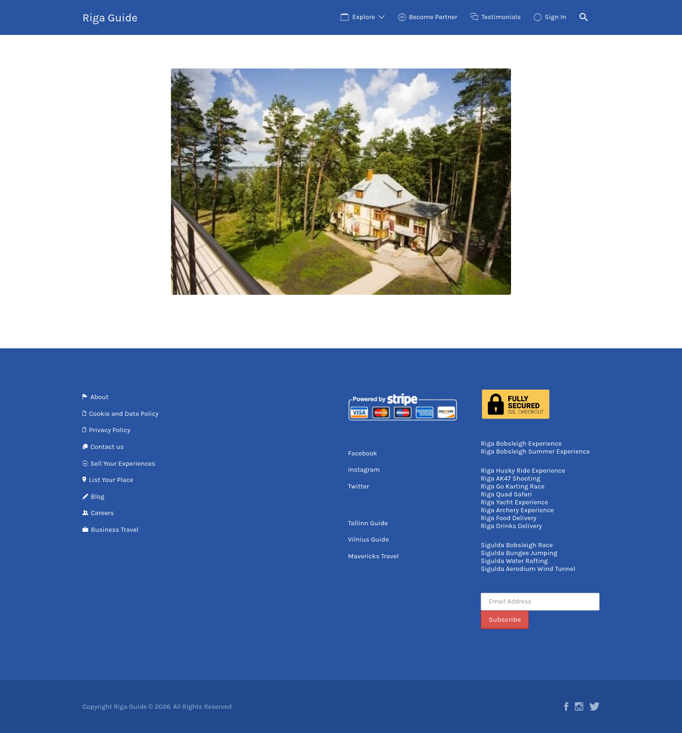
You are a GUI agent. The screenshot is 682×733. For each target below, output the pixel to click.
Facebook (362, 453)
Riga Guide (109, 17)
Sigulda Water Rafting (514, 561)
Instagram (364, 470)
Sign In (555, 17)
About (99, 397)
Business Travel (114, 530)
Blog (97, 497)
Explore (363, 17)
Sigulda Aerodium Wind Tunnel (528, 569)
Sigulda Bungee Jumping (519, 553)
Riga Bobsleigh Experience (521, 444)
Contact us (106, 447)
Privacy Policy (109, 430)
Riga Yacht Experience (514, 502)
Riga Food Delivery (509, 518)
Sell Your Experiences (122, 464)
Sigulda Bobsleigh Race (517, 545)
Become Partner (433, 17)
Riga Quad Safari (506, 494)
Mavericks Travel (373, 556)
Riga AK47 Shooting (510, 478)
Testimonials (501, 17)
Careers (102, 513)
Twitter (358, 486)
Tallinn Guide (368, 523)
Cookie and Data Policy (123, 414)
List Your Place (111, 480)
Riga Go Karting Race (513, 486)
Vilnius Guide (368, 539)
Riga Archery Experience (517, 510)
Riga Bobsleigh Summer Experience (535, 451)
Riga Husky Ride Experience (523, 471)
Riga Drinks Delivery (511, 526)
